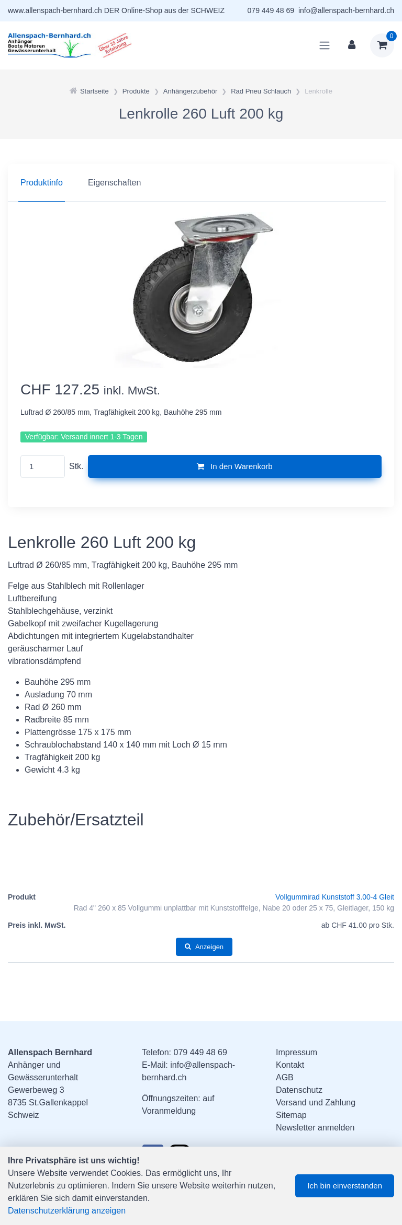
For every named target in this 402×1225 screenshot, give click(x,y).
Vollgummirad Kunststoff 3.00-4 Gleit (334, 897)
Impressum (296, 1052)
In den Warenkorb (235, 466)
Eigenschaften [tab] (114, 182)
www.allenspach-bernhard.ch (55, 10)
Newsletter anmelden (315, 1127)
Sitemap (291, 1115)
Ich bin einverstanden (344, 1185)
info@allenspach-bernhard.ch (346, 10)
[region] (201, 183)
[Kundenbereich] (352, 45)
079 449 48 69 (271, 10)
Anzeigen (204, 947)
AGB (285, 1077)
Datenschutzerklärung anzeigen (67, 1210)
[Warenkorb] (382, 45)
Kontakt (290, 1064)
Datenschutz (299, 1090)
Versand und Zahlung (315, 1102)
